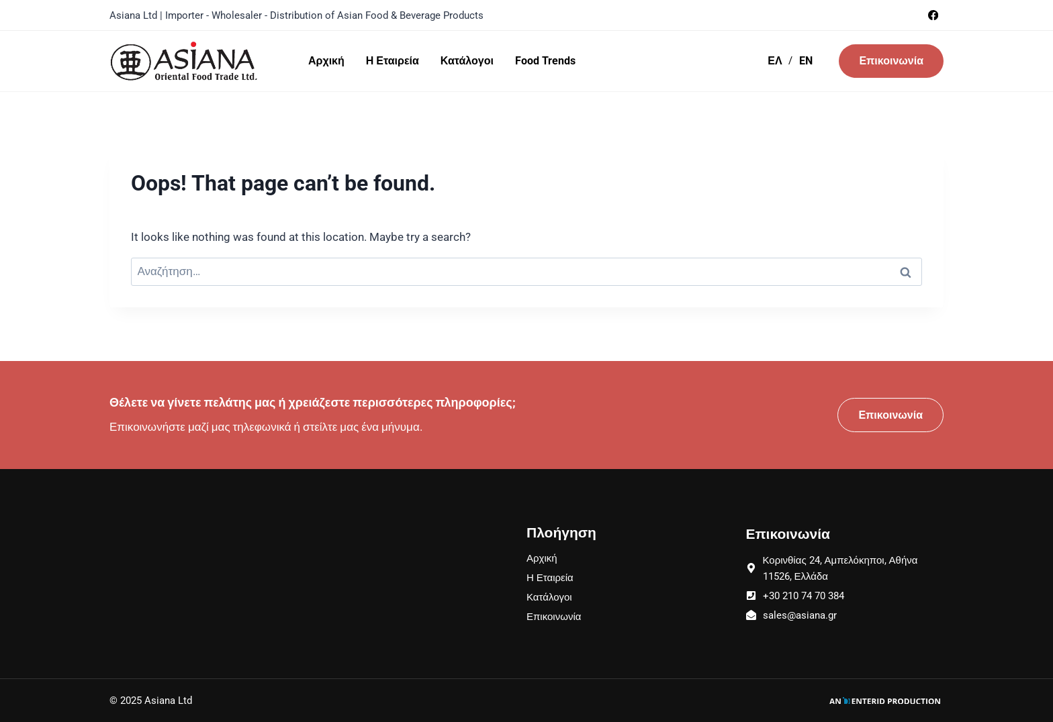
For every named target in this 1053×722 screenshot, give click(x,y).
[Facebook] (933, 15)
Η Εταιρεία (392, 60)
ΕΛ (775, 60)
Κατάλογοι (467, 60)
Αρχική (326, 60)
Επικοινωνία (891, 60)
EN (806, 60)
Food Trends (545, 60)
